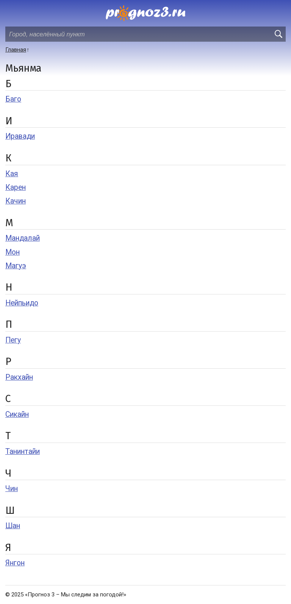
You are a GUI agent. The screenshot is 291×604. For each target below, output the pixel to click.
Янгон (15, 563)
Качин (15, 201)
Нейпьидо (21, 303)
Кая (11, 173)
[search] (278, 34)
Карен (15, 187)
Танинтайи (22, 451)
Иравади (20, 136)
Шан (12, 525)
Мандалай (22, 238)
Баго (13, 99)
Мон (12, 252)
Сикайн (17, 414)
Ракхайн (19, 377)
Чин (11, 488)
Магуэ (15, 265)
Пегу (13, 340)
